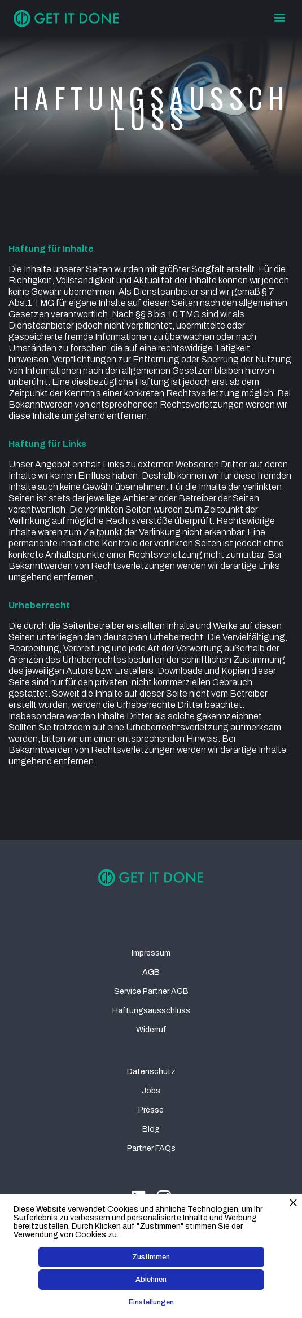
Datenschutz (151, 1071)
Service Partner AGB (151, 991)
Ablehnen (151, 1280)
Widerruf (151, 1030)
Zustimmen (151, 1257)
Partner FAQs (151, 1148)
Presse (151, 1110)
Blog (151, 1129)
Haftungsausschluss (151, 1010)
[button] (279, 18)
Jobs (151, 1091)
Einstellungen (151, 1302)
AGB (151, 972)
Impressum (151, 953)
